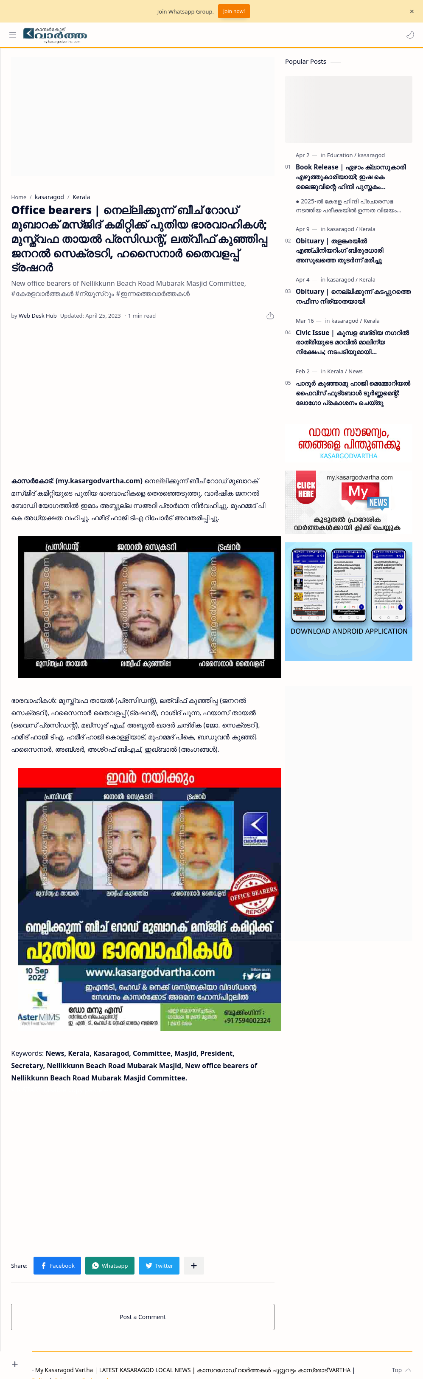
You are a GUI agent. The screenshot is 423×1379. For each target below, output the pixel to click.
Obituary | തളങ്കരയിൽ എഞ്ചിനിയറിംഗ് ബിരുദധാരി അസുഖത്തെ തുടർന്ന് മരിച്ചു (339, 254)
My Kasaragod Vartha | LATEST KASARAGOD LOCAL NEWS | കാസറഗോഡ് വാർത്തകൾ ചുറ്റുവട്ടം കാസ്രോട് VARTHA (224, 1350)
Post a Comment (158, 1297)
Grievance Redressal (112, 1361)
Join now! (234, 11)
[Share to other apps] (225, 1246)
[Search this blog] (176, 35)
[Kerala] (367, 233)
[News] (355, 375)
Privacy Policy (60, 1361)
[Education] (341, 159)
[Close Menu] (409, 11)
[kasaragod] (371, 159)
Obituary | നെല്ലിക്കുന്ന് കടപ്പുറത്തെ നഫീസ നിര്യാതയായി (353, 300)
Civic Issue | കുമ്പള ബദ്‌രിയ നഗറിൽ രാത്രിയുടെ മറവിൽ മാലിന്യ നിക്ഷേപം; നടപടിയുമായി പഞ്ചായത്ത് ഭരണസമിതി (352, 346)
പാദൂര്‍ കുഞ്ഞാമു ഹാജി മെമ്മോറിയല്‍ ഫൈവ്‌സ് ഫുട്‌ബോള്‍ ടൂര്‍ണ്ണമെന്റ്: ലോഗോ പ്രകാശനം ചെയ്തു (353, 397)
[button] (408, 34)
